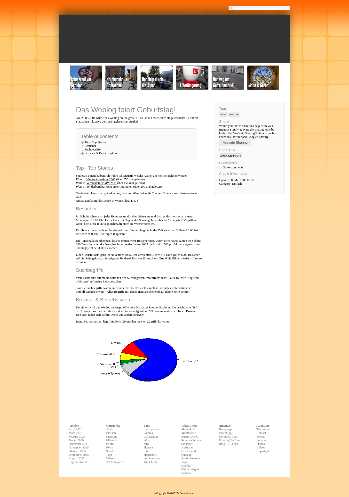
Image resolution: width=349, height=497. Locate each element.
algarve (148, 447)
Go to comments (233, 167)
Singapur (186, 444)
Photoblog (225, 433)
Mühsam (111, 440)
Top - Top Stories (95, 142)
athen (147, 440)
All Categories (115, 462)
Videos (260, 447)
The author (263, 429)
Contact (261, 433)
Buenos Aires (189, 436)
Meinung (111, 436)
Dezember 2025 (78, 444)
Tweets (260, 436)
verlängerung (152, 458)
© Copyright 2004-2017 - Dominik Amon (174, 493)
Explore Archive (79, 462)
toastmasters (151, 429)
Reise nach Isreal (191, 440)
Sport (109, 451)
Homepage (225, 429)
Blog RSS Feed (228, 444)
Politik (110, 444)
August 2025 (77, 458)
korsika (148, 433)
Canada (185, 473)
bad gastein (151, 436)
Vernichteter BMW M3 (101, 183)
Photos (260, 444)
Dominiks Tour (228, 436)
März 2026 (75, 433)
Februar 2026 (77, 436)
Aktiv (109, 429)
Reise (109, 447)
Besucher (90, 146)
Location (261, 440)
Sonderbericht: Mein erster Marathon (109, 186)
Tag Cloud (150, 462)
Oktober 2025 (77, 451)
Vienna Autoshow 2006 (100, 179)
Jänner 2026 (76, 440)
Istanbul (186, 465)
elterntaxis (150, 454)
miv (146, 451)
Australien (187, 447)
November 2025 (79, 447)
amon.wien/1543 (230, 155)
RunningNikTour (229, 440)
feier (223, 114)
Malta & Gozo (190, 429)
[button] (235, 142)
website (234, 114)
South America (190, 458)
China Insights (190, 469)
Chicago (186, 454)
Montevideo (188, 433)
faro (146, 444)
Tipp (109, 454)
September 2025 (79, 454)
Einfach (237, 183)
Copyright (262, 451)
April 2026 (75, 429)
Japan (184, 462)
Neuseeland (188, 451)
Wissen (110, 458)
